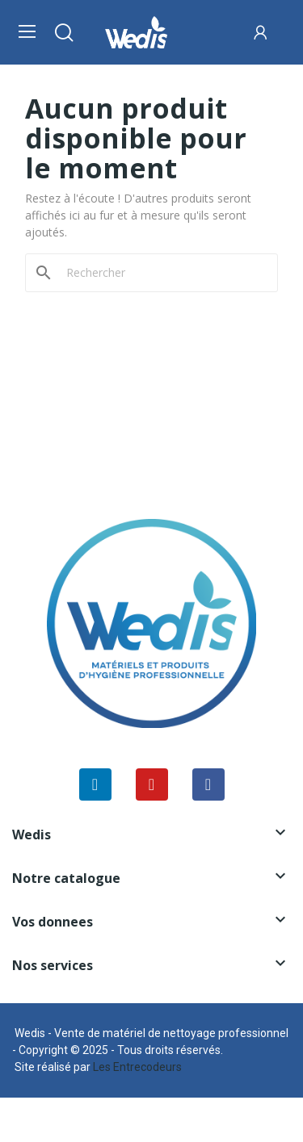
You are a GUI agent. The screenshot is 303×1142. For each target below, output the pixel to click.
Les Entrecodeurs (137, 1066)
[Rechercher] (161, 272)
